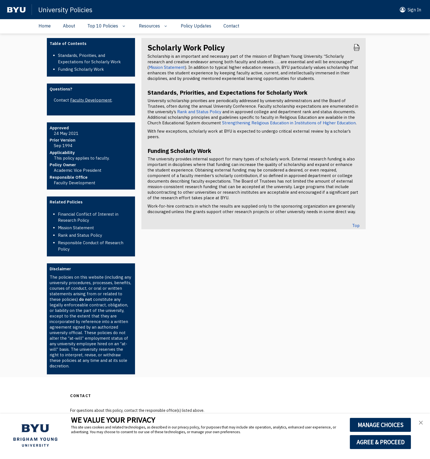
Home (45, 26)
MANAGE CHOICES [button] (380, 425)
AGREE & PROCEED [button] (380, 442)
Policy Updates (196, 26)
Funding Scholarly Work (81, 69)
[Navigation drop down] (122, 26)
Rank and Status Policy (80, 235)
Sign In (414, 9)
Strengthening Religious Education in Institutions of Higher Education (289, 122)
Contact (231, 26)
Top (356, 225)
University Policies (65, 9)
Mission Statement (76, 227)
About (69, 26)
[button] (409, 10)
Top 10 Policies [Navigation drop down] (102, 26)
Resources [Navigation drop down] (149, 26)
